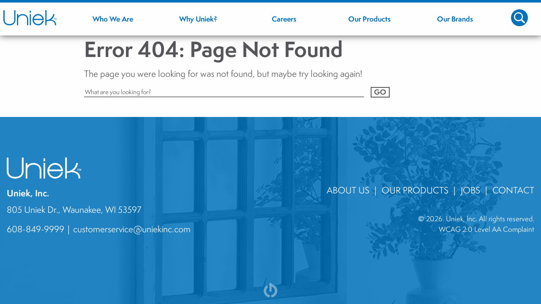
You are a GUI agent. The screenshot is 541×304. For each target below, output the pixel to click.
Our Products (415, 190)
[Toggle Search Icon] (519, 17)
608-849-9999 (35, 229)
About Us (348, 190)
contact (513, 190)
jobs (470, 190)
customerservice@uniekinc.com (132, 229)
